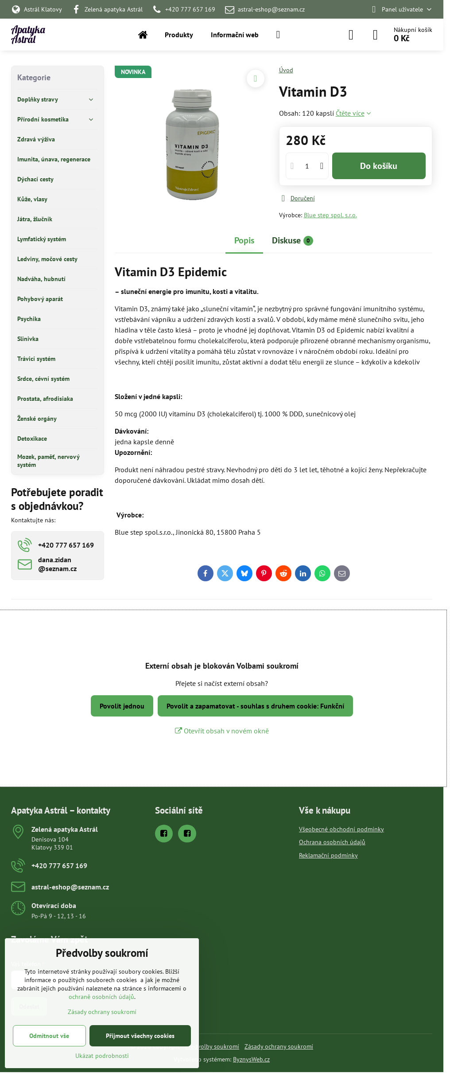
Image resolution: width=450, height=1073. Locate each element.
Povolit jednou (122, 705)
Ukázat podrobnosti (102, 1056)
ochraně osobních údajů (101, 997)
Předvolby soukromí (212, 1046)
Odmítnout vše (49, 1036)
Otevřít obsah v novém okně (222, 730)
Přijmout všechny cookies (140, 1036)
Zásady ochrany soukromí (278, 1046)
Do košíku (378, 166)
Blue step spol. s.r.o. (330, 215)
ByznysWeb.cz (251, 1059)
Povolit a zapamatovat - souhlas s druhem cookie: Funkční (255, 705)
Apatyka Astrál (28, 35)
